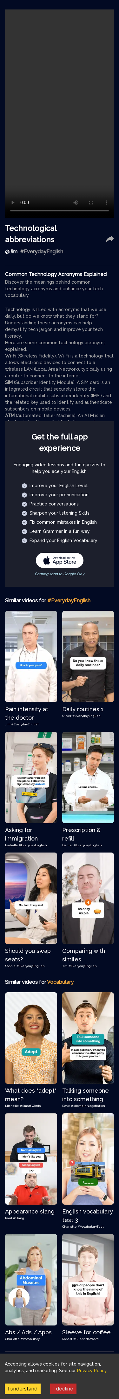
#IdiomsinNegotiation (88, 1105)
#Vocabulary (30, 1339)
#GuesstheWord (86, 1339)
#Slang (18, 1218)
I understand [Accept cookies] (22, 1389)
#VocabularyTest (91, 1226)
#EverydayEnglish (25, 724)
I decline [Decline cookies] (63, 1389)
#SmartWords (30, 1105)
